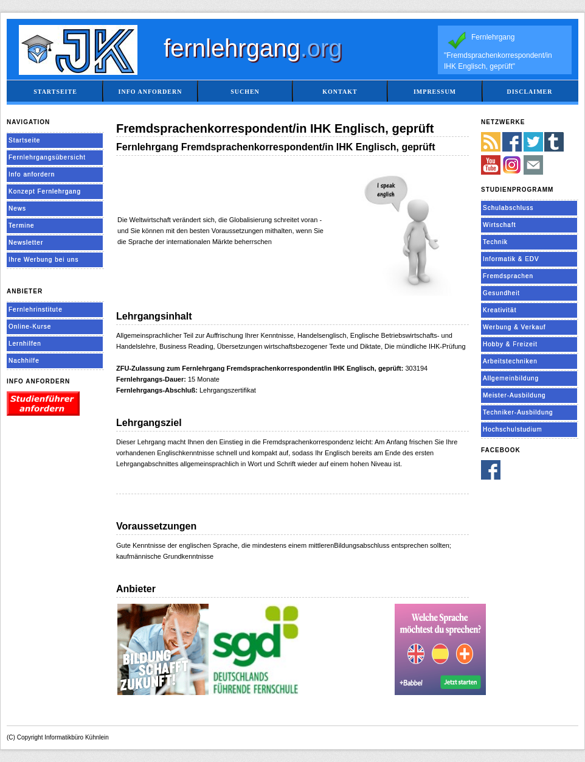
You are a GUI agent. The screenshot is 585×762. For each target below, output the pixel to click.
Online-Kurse (30, 326)
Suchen (245, 91)
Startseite (55, 91)
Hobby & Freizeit (510, 344)
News (17, 208)
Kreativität (499, 310)
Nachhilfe (24, 360)
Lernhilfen (25, 343)
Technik (495, 242)
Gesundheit (501, 293)
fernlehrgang (253, 48)
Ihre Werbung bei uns (43, 259)
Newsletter (26, 242)
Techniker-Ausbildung (518, 412)
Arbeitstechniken (510, 361)
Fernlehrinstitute (36, 309)
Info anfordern (150, 91)
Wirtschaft (499, 225)
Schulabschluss (508, 207)
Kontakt (339, 91)
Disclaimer (529, 91)
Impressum (435, 91)
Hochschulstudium (512, 429)
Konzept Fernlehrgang (45, 191)
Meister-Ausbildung (514, 395)
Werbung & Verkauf (514, 327)
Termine (22, 225)
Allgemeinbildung (511, 378)
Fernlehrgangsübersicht (47, 157)
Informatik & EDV (511, 259)
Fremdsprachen (508, 276)
